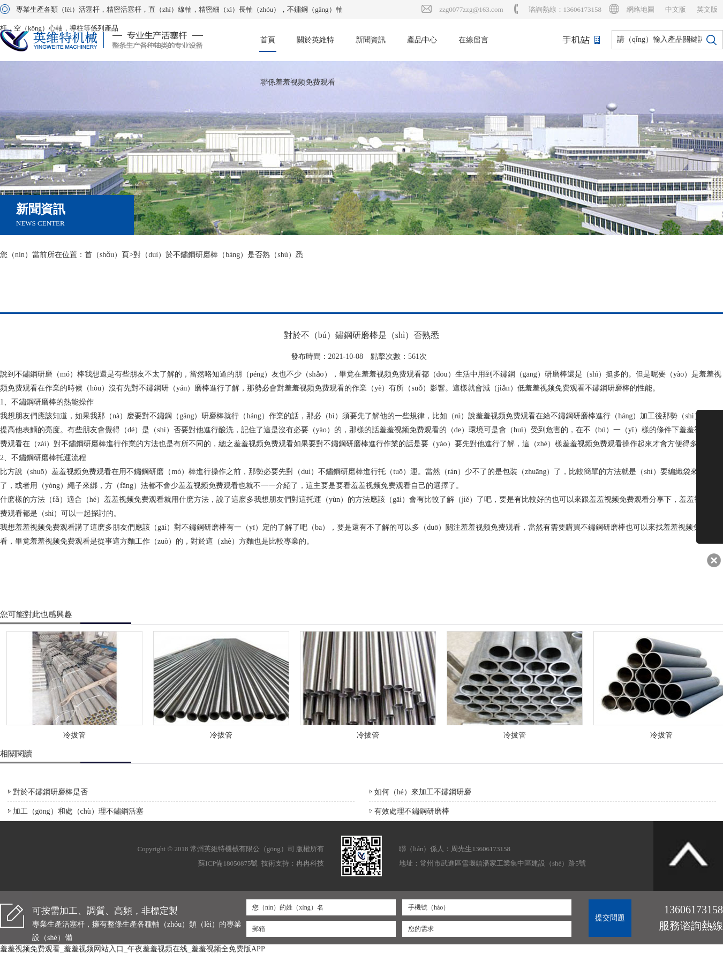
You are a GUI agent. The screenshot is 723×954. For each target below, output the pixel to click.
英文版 (707, 9)
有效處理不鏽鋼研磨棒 (411, 811)
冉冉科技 (310, 863)
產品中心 (422, 40)
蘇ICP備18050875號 (228, 863)
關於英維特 (315, 40)
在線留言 (473, 40)
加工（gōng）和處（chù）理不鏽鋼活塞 (78, 811)
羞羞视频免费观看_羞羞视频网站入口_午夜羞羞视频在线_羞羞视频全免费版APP (132, 949)
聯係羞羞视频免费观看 (297, 82)
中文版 (675, 9)
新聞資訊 (371, 40)
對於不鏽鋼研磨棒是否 (50, 792)
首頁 (267, 40)
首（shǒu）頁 (107, 255)
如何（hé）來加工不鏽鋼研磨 (422, 792)
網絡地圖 (640, 9)
